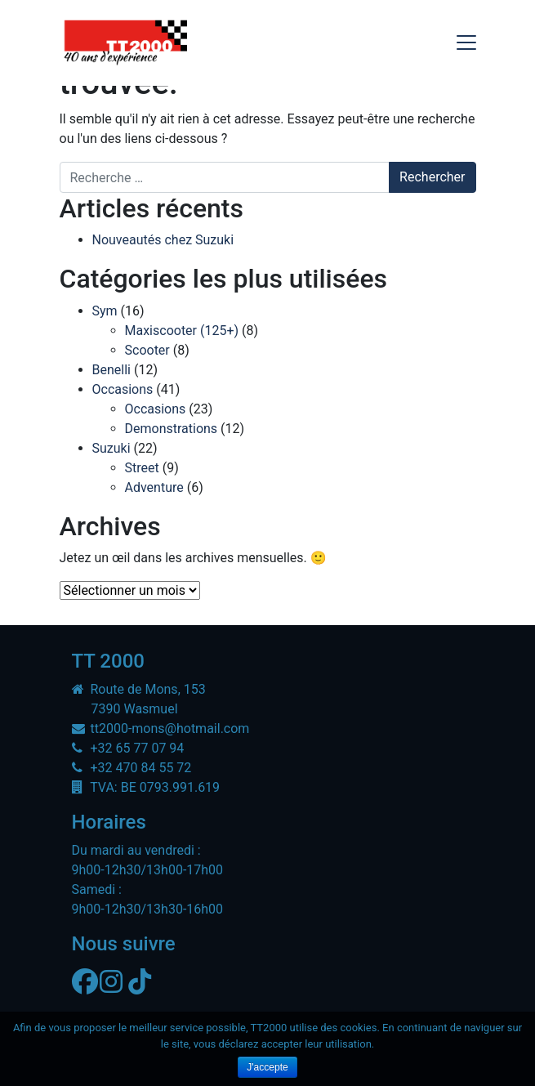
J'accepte (267, 1067)
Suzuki (111, 448)
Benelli (111, 370)
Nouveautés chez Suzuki (163, 240)
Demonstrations (171, 428)
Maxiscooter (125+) (182, 330)
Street (142, 468)
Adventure (154, 487)
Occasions (123, 389)
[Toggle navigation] (466, 42)
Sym (105, 311)
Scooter (147, 350)
